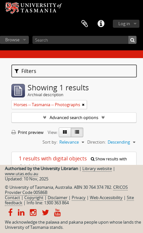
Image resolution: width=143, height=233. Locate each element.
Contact (12, 197)
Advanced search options (74, 117)
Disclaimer (57, 197)
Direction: (96, 142)
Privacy (79, 197)
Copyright (33, 197)
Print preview (27, 132)
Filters (25, 71)
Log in (124, 23)
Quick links (101, 24)
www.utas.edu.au (21, 174)
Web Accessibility (106, 197)
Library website (97, 168)
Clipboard (85, 24)
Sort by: (49, 142)
